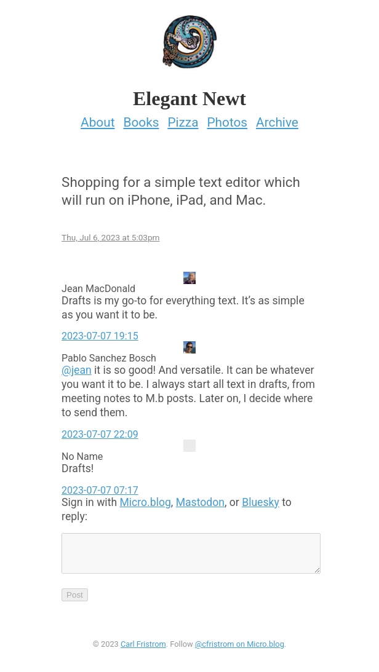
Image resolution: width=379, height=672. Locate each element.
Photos (227, 118)
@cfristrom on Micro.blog (239, 647)
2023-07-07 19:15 (100, 333)
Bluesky (260, 498)
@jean (77, 367)
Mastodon (200, 498)
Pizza (182, 118)
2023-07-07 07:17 (100, 486)
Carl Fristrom (143, 647)
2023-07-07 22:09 (100, 431)
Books (141, 118)
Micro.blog (144, 498)
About (97, 118)
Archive (277, 118)
